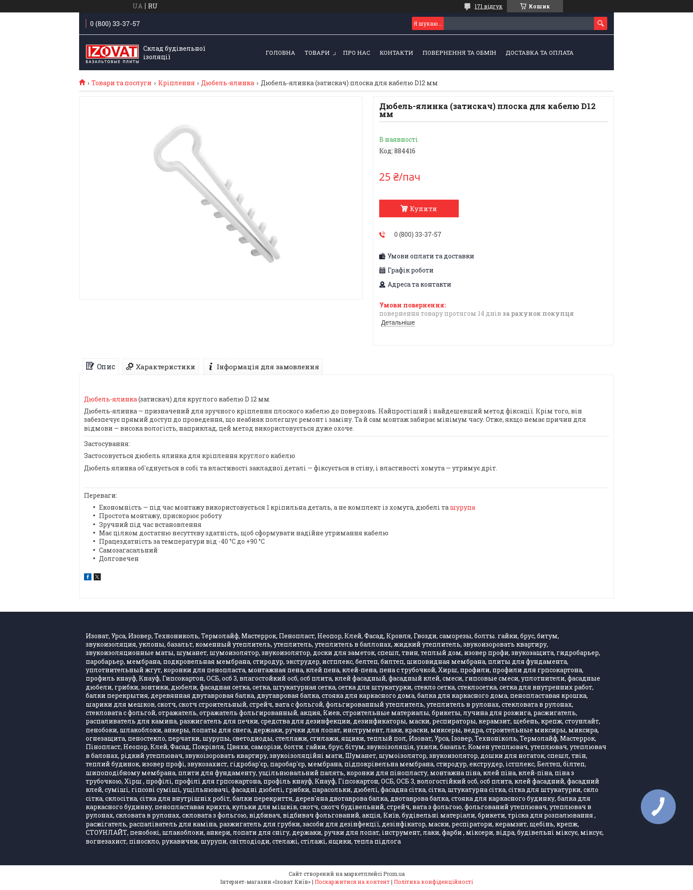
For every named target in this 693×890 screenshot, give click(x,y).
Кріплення (176, 83)
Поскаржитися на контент (352, 881)
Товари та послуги (121, 83)
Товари (317, 53)
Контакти (396, 53)
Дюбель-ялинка (227, 83)
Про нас (356, 53)
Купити (423, 208)
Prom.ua (394, 873)
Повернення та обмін (459, 53)
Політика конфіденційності (433, 881)
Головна (280, 53)
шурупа (462, 507)
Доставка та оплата (540, 53)
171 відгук (489, 6)
